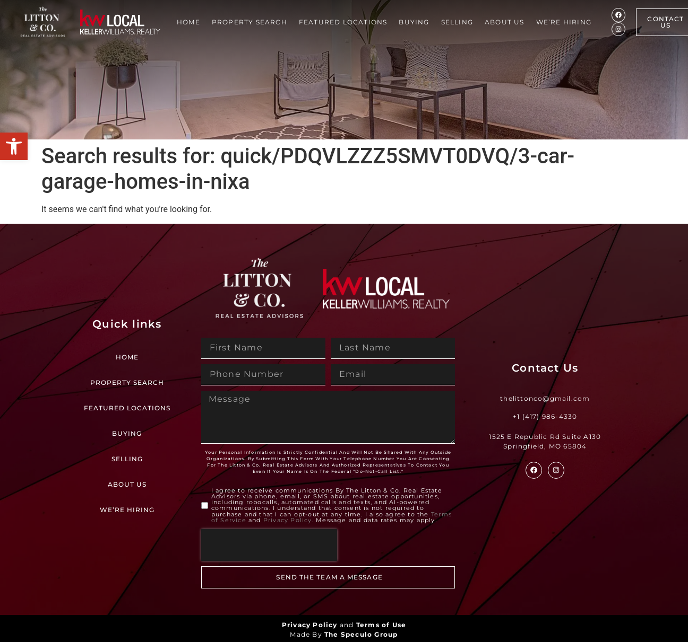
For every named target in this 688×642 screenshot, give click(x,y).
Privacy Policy (287, 520)
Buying (414, 22)
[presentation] (269, 545)
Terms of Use (381, 625)
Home (188, 22)
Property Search (249, 22)
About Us (504, 22)
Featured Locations (343, 22)
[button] (14, 146)
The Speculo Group (361, 634)
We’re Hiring (563, 22)
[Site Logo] (43, 22)
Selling (457, 22)
